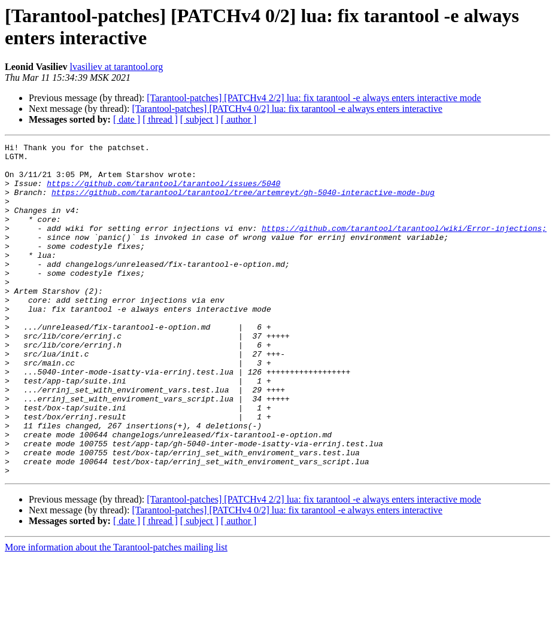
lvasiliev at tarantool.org (116, 67)
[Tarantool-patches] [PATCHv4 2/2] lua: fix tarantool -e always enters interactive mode (314, 98)
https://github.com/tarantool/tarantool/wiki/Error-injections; (404, 246)
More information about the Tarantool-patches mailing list (116, 613)
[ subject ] (199, 119)
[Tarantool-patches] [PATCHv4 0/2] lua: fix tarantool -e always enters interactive (287, 109)
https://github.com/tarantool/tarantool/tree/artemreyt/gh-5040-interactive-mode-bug (243, 202)
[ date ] (126, 119)
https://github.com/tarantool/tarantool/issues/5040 (163, 192)
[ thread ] (160, 119)
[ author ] (239, 119)
